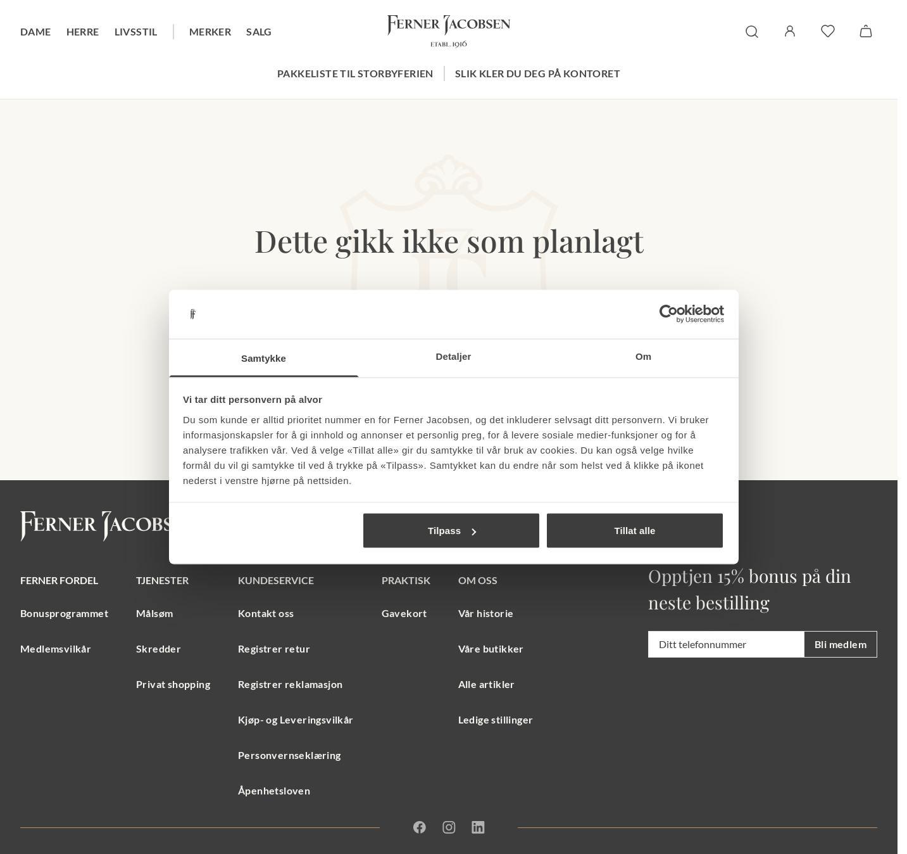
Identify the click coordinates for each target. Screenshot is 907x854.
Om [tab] (643, 355)
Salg (259, 31)
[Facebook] (419, 827)
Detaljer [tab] (454, 355)
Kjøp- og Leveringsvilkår (296, 719)
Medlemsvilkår (55, 648)
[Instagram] (449, 827)
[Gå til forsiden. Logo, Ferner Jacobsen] (448, 31)
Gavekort (404, 613)
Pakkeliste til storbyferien (355, 73)
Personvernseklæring (289, 755)
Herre (82, 31)
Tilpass (452, 530)
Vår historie (486, 613)
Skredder (158, 648)
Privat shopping (173, 684)
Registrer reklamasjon (290, 684)
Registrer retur (274, 648)
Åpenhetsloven (274, 790)
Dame (35, 31)
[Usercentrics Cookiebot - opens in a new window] (668, 314)
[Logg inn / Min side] (790, 31)
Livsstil (136, 31)
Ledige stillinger (496, 719)
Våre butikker (491, 648)
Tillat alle (634, 530)
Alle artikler (486, 684)
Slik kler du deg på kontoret (537, 73)
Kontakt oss (266, 613)
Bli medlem (840, 644)
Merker (210, 31)
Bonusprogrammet (64, 613)
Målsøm (154, 613)
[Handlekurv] (865, 31)
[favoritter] (827, 31)
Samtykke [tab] (263, 357)
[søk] (752, 32)
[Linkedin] (478, 827)
